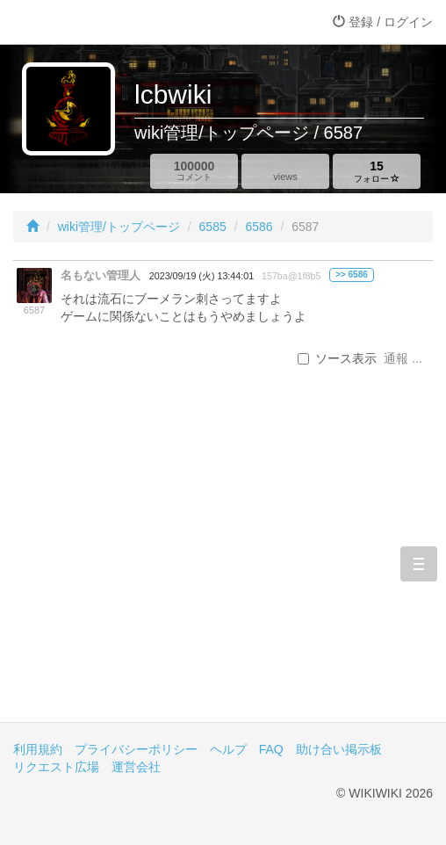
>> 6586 (351, 274)
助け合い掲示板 (339, 749)
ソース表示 (337, 358)
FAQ (271, 749)
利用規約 (37, 749)
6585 (213, 227)
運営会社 (136, 767)
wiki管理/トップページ (119, 227)
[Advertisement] (223, 573)
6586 (258, 227)
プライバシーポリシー (136, 749)
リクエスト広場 (56, 767)
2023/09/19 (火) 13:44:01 (201, 276)
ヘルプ (228, 749)
